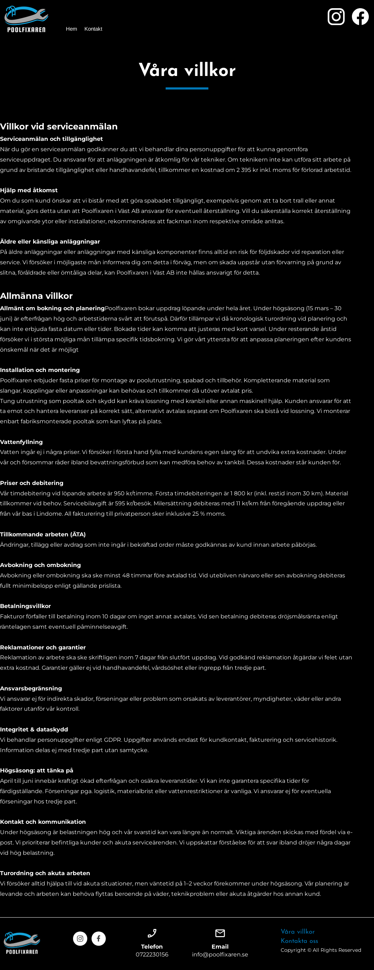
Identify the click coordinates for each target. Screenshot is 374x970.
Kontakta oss (299, 941)
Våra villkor (298, 932)
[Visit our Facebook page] (360, 16)
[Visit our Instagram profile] (336, 16)
